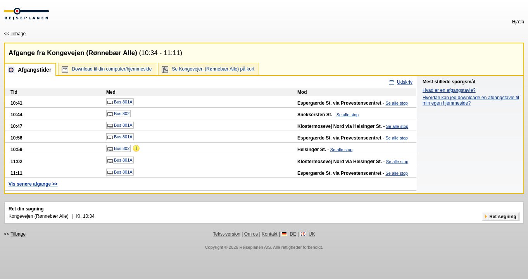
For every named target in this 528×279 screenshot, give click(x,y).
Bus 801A (120, 102)
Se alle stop (396, 103)
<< (15, 33)
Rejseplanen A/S (255, 247)
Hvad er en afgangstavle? (449, 90)
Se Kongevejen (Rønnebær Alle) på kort (213, 69)
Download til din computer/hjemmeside (112, 69)
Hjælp (518, 21)
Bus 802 (118, 114)
